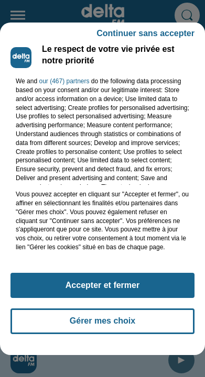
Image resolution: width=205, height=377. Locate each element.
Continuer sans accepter (145, 33)
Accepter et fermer (102, 285)
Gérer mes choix (102, 320)
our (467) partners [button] (64, 81)
